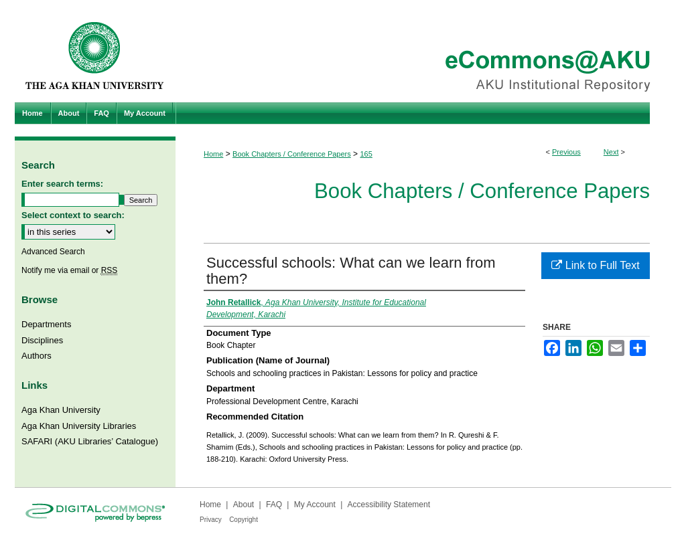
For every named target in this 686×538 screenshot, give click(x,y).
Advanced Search (53, 251)
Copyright (243, 519)
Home (213, 154)
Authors (36, 356)
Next (611, 152)
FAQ (274, 504)
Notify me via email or (69, 270)
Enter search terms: (62, 184)
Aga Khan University (60, 410)
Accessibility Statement (389, 504)
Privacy (211, 519)
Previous (566, 152)
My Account (315, 504)
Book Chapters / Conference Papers (291, 154)
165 (366, 154)
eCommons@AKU (423, 51)
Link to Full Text (595, 265)
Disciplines (42, 340)
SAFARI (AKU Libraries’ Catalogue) (89, 441)
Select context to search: (73, 215)
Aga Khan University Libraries (78, 426)
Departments (46, 324)
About (243, 504)
